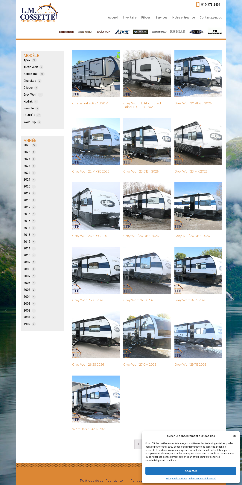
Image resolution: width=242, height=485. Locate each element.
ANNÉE (30, 140)
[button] (234, 436)
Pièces (146, 17)
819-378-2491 (210, 4)
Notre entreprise (183, 17)
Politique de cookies (176, 478)
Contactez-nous (211, 17)
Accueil (113, 17)
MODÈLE (31, 55)
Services (162, 17)
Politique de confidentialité (202, 478)
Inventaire (129, 17)
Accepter (191, 471)
